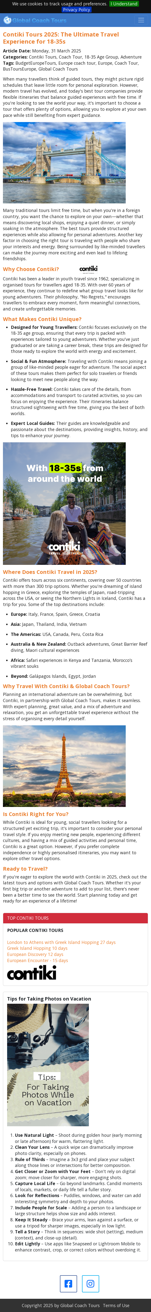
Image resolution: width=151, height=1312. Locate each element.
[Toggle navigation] (141, 20)
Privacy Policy (76, 9)
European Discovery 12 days (35, 954)
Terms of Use (116, 1305)
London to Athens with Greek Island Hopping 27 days (61, 942)
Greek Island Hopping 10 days (37, 948)
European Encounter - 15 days (37, 960)
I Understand (124, 4)
